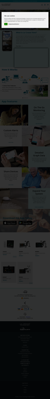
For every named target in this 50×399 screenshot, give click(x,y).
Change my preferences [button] (14, 24)
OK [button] (5, 24)
